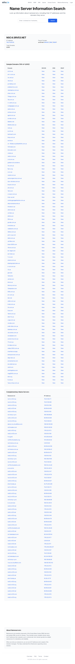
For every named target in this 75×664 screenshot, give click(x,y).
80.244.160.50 (48, 556)
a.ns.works (11, 468)
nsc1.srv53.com (12, 487)
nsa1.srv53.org (12, 430)
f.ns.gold (10, 436)
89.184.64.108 (48, 446)
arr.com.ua (11, 295)
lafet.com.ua (11, 238)
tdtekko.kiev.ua (12, 125)
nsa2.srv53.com (12, 594)
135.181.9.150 (47, 433)
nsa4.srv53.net (12, 566)
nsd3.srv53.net (12, 588)
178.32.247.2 (47, 566)
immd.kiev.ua (11, 225)
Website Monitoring (63, 2)
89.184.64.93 (48, 581)
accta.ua (10, 140)
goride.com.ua (12, 222)
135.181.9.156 (47, 490)
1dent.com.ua (11, 313)
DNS (39, 2)
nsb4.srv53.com (12, 490)
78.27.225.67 (47, 477)
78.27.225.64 (48, 421)
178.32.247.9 (47, 525)
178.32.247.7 (47, 537)
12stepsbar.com (12, 288)
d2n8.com (10, 216)
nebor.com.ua (12, 156)
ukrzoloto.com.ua (13, 332)
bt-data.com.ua (12, 345)
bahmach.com (12, 134)
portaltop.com (12, 84)
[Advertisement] (38, 28)
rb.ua (9, 269)
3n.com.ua (11, 307)
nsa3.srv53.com (12, 525)
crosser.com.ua (12, 194)
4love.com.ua (12, 247)
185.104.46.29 (48, 528)
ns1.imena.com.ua (13, 449)
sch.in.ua (10, 71)
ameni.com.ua (12, 260)
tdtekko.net (11, 121)
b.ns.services (11, 503)
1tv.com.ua (11, 165)
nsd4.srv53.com (12, 452)
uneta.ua (10, 153)
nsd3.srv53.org (12, 493)
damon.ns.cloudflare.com (15, 424)
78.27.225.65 (47, 553)
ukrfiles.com (11, 241)
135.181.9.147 (48, 471)
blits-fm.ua (11, 317)
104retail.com (11, 147)
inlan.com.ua (11, 93)
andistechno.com (13, 87)
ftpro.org (10, 169)
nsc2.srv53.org (12, 402)
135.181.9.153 (47, 572)
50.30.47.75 (47, 578)
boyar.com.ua (12, 184)
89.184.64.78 (48, 518)
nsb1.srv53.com (12, 471)
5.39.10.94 (47, 540)
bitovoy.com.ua (12, 285)
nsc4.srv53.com (12, 462)
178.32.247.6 (47, 509)
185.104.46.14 (48, 468)
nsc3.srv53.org (12, 553)
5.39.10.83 (47, 443)
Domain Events (52, 2)
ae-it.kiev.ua (11, 254)
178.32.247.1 (47, 544)
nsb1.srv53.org (12, 515)
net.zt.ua (10, 80)
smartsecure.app (12, 351)
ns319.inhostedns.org (14, 440)
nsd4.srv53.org (12, 481)
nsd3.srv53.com (12, 518)
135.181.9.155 (47, 411)
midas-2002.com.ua (13, 348)
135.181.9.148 (48, 512)
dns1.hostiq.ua (12, 578)
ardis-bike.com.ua (13, 326)
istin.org (10, 376)
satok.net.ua (11, 109)
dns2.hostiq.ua (12, 484)
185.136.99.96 (48, 499)
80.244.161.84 (48, 534)
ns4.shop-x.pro (12, 499)
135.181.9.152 (47, 455)
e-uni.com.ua (11, 266)
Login (71, 2)
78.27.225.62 (47, 462)
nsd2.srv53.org (12, 569)
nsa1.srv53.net (12, 540)
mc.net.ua (10, 77)
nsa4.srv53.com (12, 474)
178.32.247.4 (47, 597)
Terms (40, 656)
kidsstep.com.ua (12, 329)
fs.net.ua (10, 380)
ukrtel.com (11, 279)
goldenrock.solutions (14, 162)
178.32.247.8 (47, 594)
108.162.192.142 (48, 562)
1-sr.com (10, 257)
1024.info (10, 276)
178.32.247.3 (47, 430)
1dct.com (10, 191)
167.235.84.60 (48, 436)
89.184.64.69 (48, 408)
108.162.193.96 (48, 424)
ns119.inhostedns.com (14, 465)
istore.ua (10, 282)
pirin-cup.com (12, 235)
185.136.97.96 (48, 459)
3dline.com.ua (12, 232)
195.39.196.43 (48, 449)
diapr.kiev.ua (11, 358)
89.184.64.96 (48, 493)
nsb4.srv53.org (12, 405)
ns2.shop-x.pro (12, 459)
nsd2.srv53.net (12, 408)
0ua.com (10, 310)
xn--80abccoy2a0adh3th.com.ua (17, 143)
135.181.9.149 (48, 515)
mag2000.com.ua (13, 373)
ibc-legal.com (11, 250)
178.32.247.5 (47, 584)
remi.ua (10, 128)
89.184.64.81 (47, 588)
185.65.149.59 (48, 427)
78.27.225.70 (47, 496)
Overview (29, 656)
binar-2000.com (12, 244)
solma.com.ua (12, 112)
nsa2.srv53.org (12, 597)
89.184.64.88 (48, 591)
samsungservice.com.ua (15, 178)
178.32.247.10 (48, 474)
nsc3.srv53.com (12, 477)
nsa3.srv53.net (12, 544)
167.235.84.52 (48, 440)
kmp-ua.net (11, 197)
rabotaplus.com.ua (13, 90)
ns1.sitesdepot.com (13, 534)
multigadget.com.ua (13, 106)
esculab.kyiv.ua (12, 364)
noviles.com (11, 323)
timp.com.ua (11, 137)
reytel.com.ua (12, 175)
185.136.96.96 (48, 414)
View (43, 71)
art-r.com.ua (11, 74)
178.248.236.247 (49, 547)
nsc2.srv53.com (12, 496)
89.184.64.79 (48, 452)
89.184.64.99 (48, 418)
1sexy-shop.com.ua (13, 383)
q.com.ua (10, 131)
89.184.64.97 (48, 481)
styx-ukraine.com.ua (13, 181)
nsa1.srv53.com (12, 537)
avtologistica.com (13, 370)
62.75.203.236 (48, 484)
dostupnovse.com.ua (14, 354)
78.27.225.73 (47, 487)
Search (53, 20)
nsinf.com (10, 367)
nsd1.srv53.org (12, 581)
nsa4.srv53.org (12, 509)
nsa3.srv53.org (12, 584)
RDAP (34, 2)
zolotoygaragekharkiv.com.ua (16, 200)
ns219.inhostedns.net (14, 528)
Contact (46, 656)
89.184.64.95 (48, 569)
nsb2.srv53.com (12, 433)
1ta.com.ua (11, 99)
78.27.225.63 (10, 42)
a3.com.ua (11, 188)
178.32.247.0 (47, 575)
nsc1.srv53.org (12, 399)
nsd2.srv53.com (12, 446)
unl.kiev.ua (11, 213)
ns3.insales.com (12, 427)
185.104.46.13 (48, 503)
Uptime (44, 2)
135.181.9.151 (47, 531)
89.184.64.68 (48, 521)
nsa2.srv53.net (12, 575)
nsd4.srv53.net (12, 591)
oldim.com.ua (11, 301)
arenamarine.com (13, 361)
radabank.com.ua (13, 228)
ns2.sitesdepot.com (13, 556)
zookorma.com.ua (13, 339)
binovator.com (12, 150)
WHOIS (30, 2)
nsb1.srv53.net (12, 512)
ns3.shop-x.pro (12, 559)
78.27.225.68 (47, 402)
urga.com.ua (11, 320)
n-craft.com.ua (12, 103)
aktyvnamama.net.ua (14, 203)
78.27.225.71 (47, 399)
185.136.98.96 (48, 559)
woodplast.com (12, 335)
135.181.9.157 (47, 550)
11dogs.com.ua (12, 96)
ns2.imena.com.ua (13, 443)
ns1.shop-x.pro (12, 414)
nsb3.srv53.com (12, 572)
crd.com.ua (11, 159)
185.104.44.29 (48, 465)
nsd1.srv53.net (12, 521)
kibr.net (10, 298)
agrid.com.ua (11, 115)
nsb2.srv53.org (12, 455)
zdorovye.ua (11, 210)
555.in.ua (10, 219)
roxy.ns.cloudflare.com (14, 562)
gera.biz (10, 273)
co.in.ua (10, 172)
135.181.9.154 (47, 506)
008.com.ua (11, 291)
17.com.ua (10, 342)
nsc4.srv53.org (12, 421)
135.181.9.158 (47, 405)
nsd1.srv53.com (12, 418)
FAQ (35, 656)
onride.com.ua (12, 118)
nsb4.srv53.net (12, 550)
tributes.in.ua (11, 206)
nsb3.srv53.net (12, 506)
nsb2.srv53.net (12, 531)
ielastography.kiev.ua (14, 263)
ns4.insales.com (12, 547)
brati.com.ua (11, 304)
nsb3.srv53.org (12, 411)
